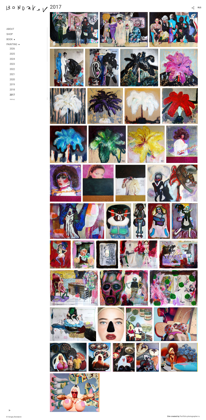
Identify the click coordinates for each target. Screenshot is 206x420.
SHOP (9, 34)
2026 (12, 48)
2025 (12, 53)
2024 (12, 59)
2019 (12, 84)
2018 (12, 89)
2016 (12, 99)
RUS (199, 7)
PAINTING (11, 44)
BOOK (9, 39)
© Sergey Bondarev (14, 417)
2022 (12, 69)
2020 (12, 79)
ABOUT (10, 29)
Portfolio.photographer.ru (190, 416)
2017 (12, 94)
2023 (12, 64)
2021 (12, 74)
